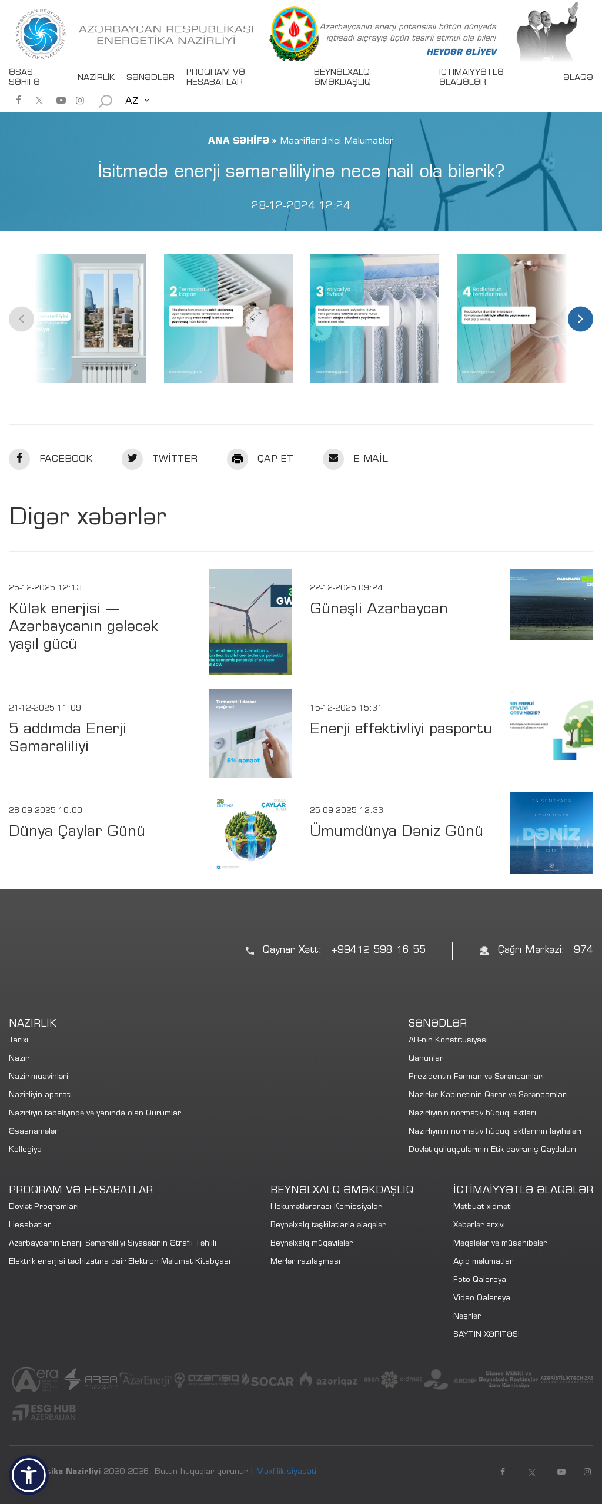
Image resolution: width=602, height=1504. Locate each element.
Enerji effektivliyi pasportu (401, 730)
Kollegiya (25, 1150)
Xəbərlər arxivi (479, 1226)
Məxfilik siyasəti (286, 1472)
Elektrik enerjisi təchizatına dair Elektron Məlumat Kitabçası (119, 1262)
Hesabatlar (30, 1226)
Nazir (19, 1059)
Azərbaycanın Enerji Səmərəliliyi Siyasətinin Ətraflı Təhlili (112, 1244)
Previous (21, 318)
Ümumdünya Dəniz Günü (396, 832)
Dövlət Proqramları (44, 1207)
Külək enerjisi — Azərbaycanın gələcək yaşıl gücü (83, 628)
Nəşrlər (467, 1317)
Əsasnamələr (33, 1132)
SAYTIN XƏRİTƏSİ (486, 1335)
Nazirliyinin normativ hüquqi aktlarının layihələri (495, 1132)
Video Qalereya (481, 1299)
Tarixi (18, 1041)
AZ (132, 101)
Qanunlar (426, 1059)
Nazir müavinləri (38, 1077)
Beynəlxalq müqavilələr (311, 1244)
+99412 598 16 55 (378, 951)
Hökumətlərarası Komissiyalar (326, 1207)
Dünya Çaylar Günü (77, 832)
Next (580, 318)
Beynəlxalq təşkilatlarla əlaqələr (328, 1226)
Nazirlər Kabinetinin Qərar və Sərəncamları (488, 1096)
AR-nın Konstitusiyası (448, 1041)
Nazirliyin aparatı (40, 1096)
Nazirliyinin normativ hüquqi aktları (472, 1114)
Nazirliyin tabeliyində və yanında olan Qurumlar (95, 1114)
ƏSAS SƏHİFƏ (24, 78)
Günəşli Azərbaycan (379, 610)
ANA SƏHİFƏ (238, 141)
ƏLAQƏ (578, 78)
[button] (29, 1475)
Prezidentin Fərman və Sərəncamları (476, 1077)
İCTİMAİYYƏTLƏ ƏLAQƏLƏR (471, 78)
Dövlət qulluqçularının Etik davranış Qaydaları (492, 1150)
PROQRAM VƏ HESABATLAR (215, 78)
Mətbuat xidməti (482, 1207)
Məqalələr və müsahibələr (500, 1244)
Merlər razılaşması (305, 1262)
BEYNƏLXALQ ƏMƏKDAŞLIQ (342, 78)
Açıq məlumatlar (483, 1262)
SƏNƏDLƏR (150, 78)
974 (583, 951)
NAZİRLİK (96, 78)
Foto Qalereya (479, 1280)
